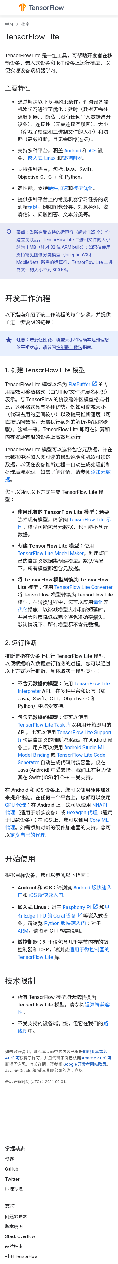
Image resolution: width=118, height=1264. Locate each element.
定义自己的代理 (27, 835)
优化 (23, 610)
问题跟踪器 (16, 1216)
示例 (33, 207)
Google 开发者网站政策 (84, 1064)
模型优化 (83, 188)
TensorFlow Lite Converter (83, 587)
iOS (93, 151)
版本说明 (14, 1226)
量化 (98, 602)
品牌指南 (14, 1246)
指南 (25, 24)
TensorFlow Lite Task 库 (44, 725)
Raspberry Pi (77, 907)
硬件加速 (58, 188)
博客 (9, 1159)
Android (72, 151)
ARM (23, 931)
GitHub (11, 1169)
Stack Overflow (20, 1236)
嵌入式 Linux (42, 158)
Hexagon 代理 (82, 813)
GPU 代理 (15, 805)
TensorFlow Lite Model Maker (51, 553)
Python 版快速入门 (65, 923)
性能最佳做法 (69, 347)
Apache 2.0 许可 (96, 1058)
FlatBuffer (79, 384)
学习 (9, 24)
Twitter (12, 1179)
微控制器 (72, 158)
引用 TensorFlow (21, 1256)
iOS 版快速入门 (46, 895)
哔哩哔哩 (14, 1189)
